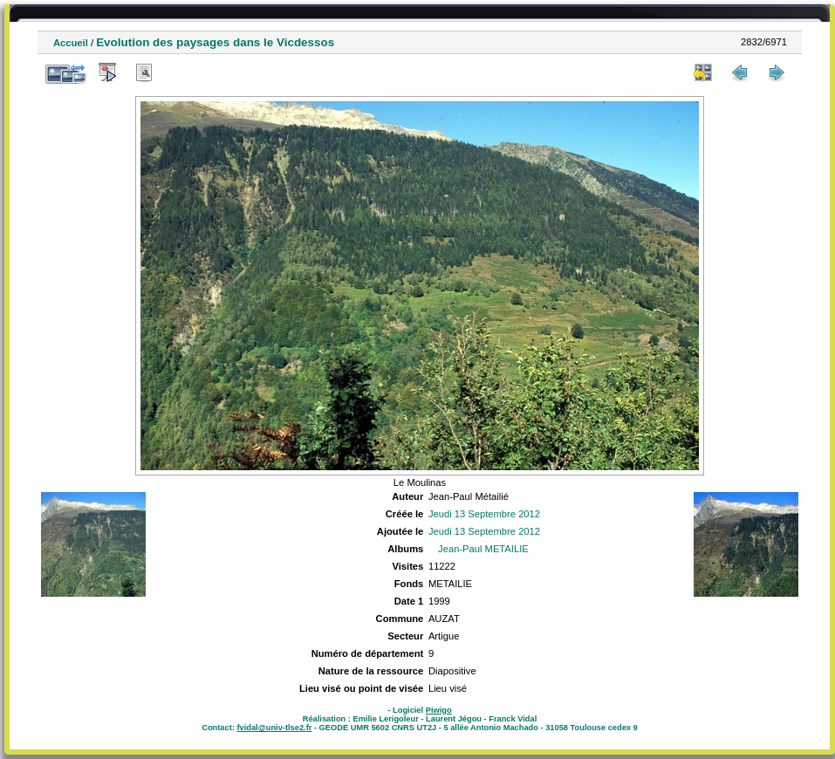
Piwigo (439, 710)
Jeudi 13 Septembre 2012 (484, 514)
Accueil (70, 43)
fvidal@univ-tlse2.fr (273, 727)
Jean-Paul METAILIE (483, 549)
